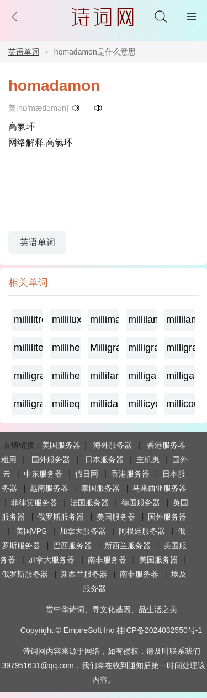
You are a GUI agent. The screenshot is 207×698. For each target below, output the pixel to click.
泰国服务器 (100, 488)
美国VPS (31, 531)
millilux (66, 319)
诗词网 (34, 651)
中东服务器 (43, 473)
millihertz (66, 347)
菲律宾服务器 (34, 502)
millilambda (142, 319)
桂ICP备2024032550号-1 (159, 630)
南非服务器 (107, 559)
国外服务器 (50, 459)
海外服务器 (112, 445)
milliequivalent (66, 403)
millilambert (180, 319)
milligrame (142, 347)
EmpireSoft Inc (88, 630)
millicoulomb (180, 403)
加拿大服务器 (83, 531)
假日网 (86, 473)
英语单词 (23, 52)
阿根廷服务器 (142, 531)
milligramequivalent (180, 347)
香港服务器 (130, 473)
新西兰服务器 (127, 545)
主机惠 (148, 459)
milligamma (142, 375)
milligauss (180, 375)
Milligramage (104, 347)
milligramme (28, 375)
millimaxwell (104, 319)
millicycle (142, 403)
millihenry (66, 375)
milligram (28, 403)
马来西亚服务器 (159, 488)
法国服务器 (89, 502)
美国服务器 (61, 445)
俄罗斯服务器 (61, 516)
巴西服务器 (72, 545)
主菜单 (191, 16)
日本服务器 (104, 459)
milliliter (28, 347)
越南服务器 (49, 488)
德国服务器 (140, 502)
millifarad (104, 375)
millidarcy (104, 403)
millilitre (28, 319)
